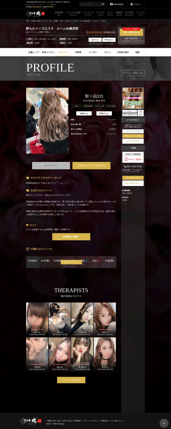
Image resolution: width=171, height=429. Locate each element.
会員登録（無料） (71, 237)
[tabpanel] (47, 121)
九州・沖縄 (54, 2)
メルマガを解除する (133, 141)
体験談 (119, 13)
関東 (31, 2)
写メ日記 (129, 13)
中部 (39, 2)
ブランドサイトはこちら (94, 32)
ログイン (136, 2)
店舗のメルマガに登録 (133, 136)
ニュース (140, 13)
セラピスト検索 (73, 13)
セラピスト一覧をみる (71, 380)
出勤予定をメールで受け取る (91, 165)
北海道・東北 (46, 2)
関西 (35, 2)
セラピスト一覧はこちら (132, 73)
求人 (68, 2)
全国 (28, 2)
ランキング (88, 13)
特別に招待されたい (133, 183)
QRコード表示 (140, 113)
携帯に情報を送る (130, 115)
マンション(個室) (37, 32)
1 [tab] (47, 157)
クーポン (100, 13)
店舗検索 (59, 13)
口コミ (110, 13)
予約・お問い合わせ (131, 31)
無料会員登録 (116, 2)
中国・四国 (62, 2)
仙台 (28, 32)
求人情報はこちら (109, 32)
